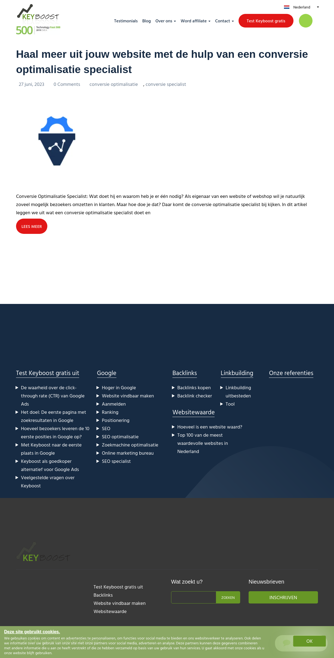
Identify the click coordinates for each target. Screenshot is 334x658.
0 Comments (67, 83)
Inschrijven (283, 597)
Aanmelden (114, 403)
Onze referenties (291, 372)
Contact (222, 20)
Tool (230, 403)
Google (106, 372)
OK (310, 641)
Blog (146, 20)
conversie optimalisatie (113, 83)
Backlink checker (194, 395)
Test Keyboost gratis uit (47, 372)
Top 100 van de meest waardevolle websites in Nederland (202, 443)
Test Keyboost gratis (266, 20)
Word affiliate (194, 20)
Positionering (115, 420)
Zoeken (228, 597)
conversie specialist (166, 83)
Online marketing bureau (128, 452)
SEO (106, 428)
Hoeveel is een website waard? (209, 426)
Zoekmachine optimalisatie (130, 444)
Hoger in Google (119, 387)
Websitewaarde (193, 411)
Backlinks (184, 372)
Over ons (163, 20)
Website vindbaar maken (128, 395)
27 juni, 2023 (32, 83)
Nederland (301, 7)
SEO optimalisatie (120, 436)
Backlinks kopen (194, 387)
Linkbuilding (237, 372)
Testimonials (126, 20)
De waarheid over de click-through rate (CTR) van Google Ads (53, 395)
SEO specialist (116, 460)
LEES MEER (31, 226)
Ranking (110, 411)
